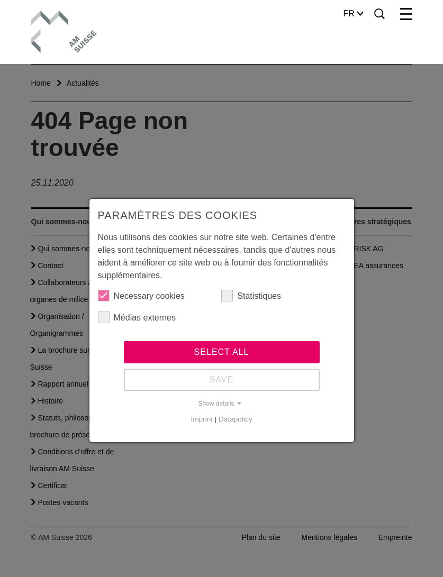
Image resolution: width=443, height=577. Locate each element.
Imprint (202, 419)
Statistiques (251, 295)
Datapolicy (235, 419)
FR (353, 13)
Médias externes (137, 317)
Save (222, 379)
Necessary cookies (141, 295)
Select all (221, 351)
